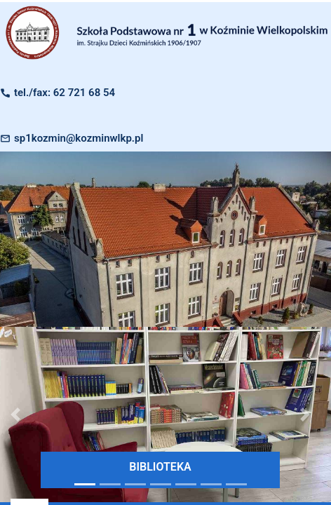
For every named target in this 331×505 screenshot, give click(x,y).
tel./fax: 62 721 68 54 (64, 92)
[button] (305, 414)
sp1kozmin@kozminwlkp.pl (78, 138)
